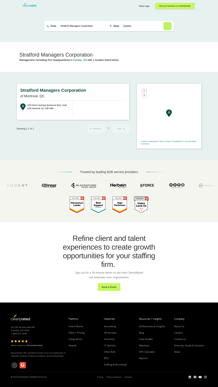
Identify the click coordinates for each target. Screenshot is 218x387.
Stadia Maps (153, 141)
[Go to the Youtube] (195, 377)
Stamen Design (165, 141)
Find (53, 26)
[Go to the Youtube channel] (200, 377)
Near (116, 26)
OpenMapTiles (178, 141)
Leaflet (143, 141)
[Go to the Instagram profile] (205, 377)
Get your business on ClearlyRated (175, 6)
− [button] (144, 95)
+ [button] (144, 91)
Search (167, 26)
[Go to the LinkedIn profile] (190, 377)
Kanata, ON (80, 60)
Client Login (144, 6)
